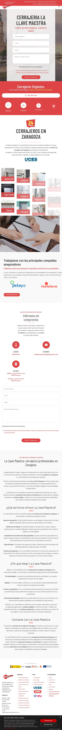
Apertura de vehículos (24, 682)
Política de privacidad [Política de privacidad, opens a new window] (9, 728)
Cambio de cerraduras (24, 680)
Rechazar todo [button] (48, 724)
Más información (50, 294)
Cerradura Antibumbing (24, 705)
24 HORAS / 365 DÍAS (30, 1)
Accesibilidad (37, 677)
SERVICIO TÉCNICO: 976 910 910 (47, 1)
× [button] (60, 717)
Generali (51, 689)
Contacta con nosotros (10, 3)
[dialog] (31, 722)
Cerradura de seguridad (24, 707)
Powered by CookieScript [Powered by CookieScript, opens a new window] (55, 729)
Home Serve (52, 680)
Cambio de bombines (23, 691)
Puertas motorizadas (24, 700)
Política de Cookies (38, 684)
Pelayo (50, 677)
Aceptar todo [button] (48, 720)
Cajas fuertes (9, 203)
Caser (50, 684)
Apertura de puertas (9, 188)
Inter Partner (52, 687)
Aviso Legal (36, 680)
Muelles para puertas (23, 698)
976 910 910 (31, 95)
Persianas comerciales (24, 702)
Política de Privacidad (39, 682)
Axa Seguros (52, 682)
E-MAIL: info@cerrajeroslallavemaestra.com (45, 4)
